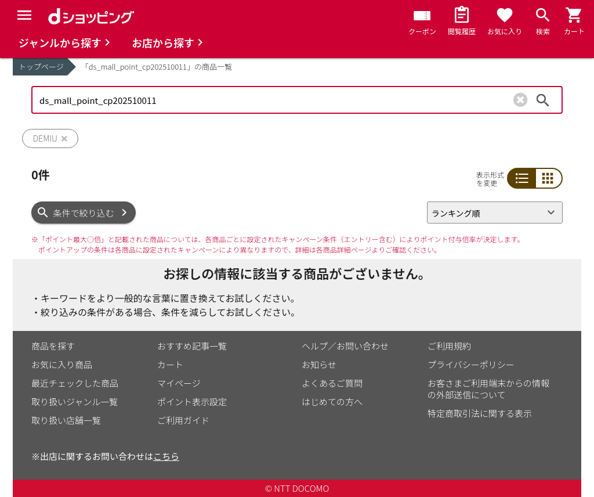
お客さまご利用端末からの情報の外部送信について (488, 389)
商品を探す (53, 346)
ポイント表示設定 (192, 401)
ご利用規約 (449, 346)
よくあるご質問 (332, 383)
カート (170, 364)
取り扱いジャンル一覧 (74, 401)
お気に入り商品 (61, 364)
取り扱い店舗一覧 (66, 420)
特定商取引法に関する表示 (480, 413)
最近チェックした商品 (74, 383)
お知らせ (319, 364)
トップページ (41, 66)
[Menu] (24, 15)
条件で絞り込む (83, 213)
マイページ (179, 383)
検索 (543, 99)
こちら (166, 456)
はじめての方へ (332, 401)
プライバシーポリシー (471, 364)
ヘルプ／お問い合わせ (345, 346)
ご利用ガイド (183, 420)
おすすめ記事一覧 (192, 346)
